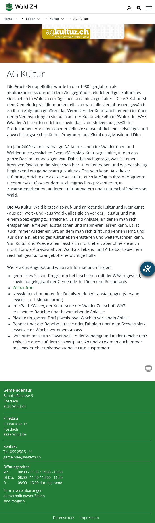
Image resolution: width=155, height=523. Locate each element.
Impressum (89, 518)
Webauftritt (23, 287)
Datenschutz (63, 518)
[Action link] (21, 6)
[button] (30, 19)
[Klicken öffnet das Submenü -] (149, 9)
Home (8, 19)
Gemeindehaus (17, 390)
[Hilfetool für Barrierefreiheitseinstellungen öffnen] (147, 269)
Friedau (10, 418)
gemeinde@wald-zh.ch (22, 457)
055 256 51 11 (21, 452)
